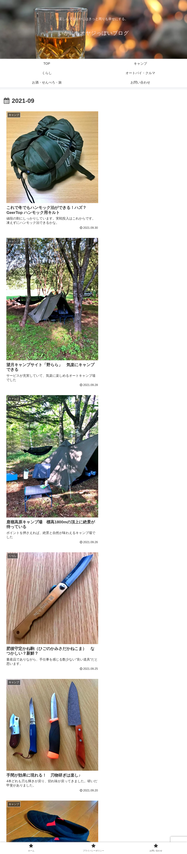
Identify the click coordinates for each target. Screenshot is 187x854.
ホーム (32, 841)
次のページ (93, 782)
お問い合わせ (154, 841)
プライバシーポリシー (93, 841)
